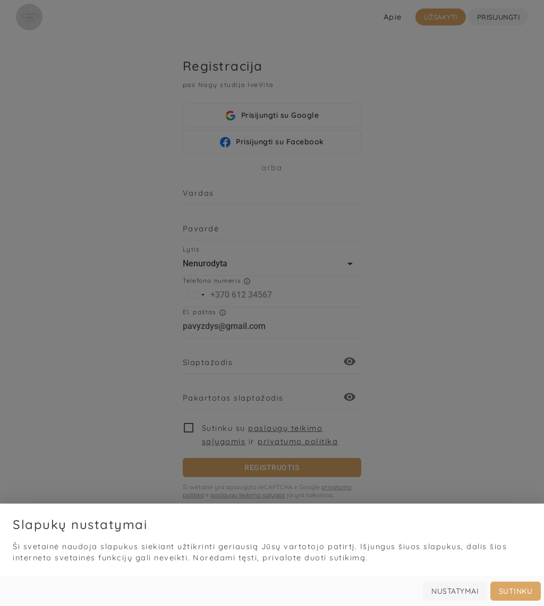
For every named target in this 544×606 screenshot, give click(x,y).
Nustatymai (455, 591)
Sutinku (516, 591)
